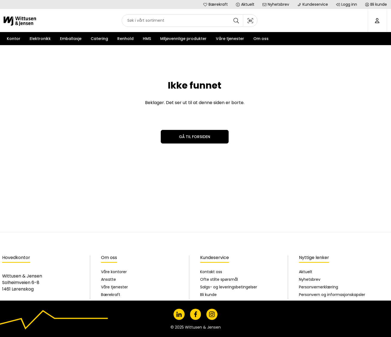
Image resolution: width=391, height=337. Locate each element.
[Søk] (236, 20)
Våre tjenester (114, 232)
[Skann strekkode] (250, 20)
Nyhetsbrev (309, 224)
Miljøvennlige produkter (183, 38)
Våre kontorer (114, 217)
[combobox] (189, 20)
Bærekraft (110, 240)
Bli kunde (208, 240)
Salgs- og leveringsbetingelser (228, 232)
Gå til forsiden (194, 136)
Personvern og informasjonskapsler (332, 240)
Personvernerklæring (318, 232)
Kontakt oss (211, 217)
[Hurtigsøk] (189, 20)
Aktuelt (305, 217)
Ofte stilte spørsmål (219, 224)
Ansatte (108, 224)
